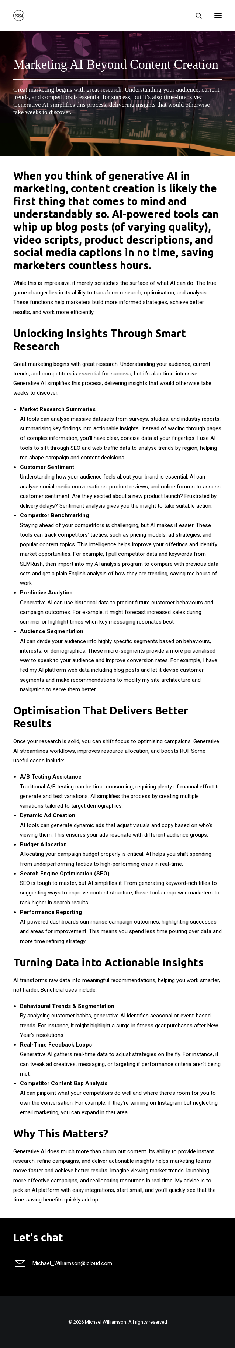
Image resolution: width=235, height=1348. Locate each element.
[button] (218, 15)
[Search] (195, 15)
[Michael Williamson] (18, 15)
